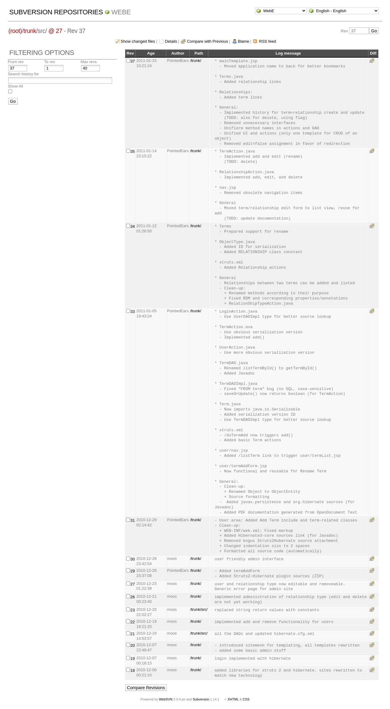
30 (132, 559)
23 (132, 610)
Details (171, 41)
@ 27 (55, 30)
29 (132, 571)
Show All (15, 86)
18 (132, 670)
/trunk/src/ (198, 609)
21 (132, 634)
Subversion (201, 699)
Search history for (23, 74)
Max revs (89, 61)
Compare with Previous (207, 41)
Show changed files (138, 41)
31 (132, 520)
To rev (49, 61)
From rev (16, 61)
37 (132, 61)
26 (132, 597)
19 (132, 658)
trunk (29, 30)
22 (132, 622)
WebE (121, 12)
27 (132, 584)
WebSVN (165, 699)
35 (132, 151)
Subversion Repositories (56, 12)
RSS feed (267, 41)
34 (132, 226)
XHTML (233, 699)
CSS (246, 699)
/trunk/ (195, 60)
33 (132, 311)
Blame (243, 41)
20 (132, 645)
